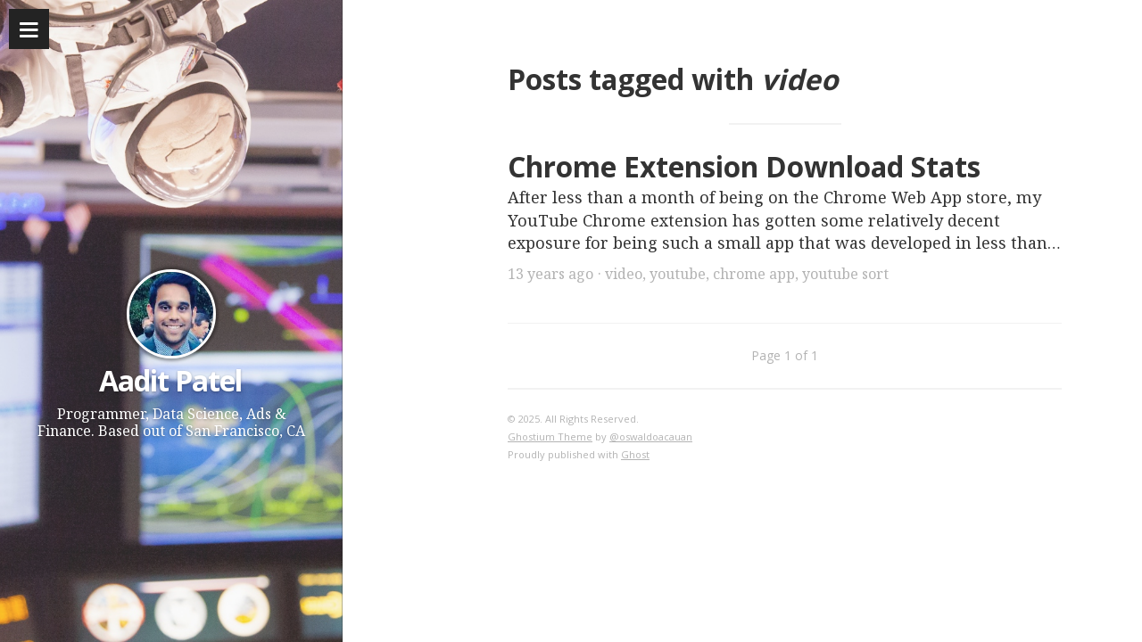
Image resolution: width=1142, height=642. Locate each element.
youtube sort (845, 274)
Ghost (635, 454)
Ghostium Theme (550, 436)
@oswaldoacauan (650, 436)
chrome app (754, 274)
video (623, 274)
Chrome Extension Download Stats (744, 166)
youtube (678, 274)
